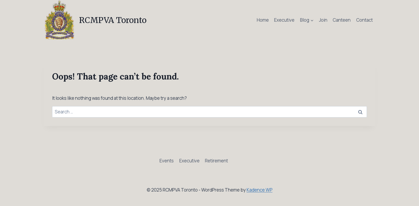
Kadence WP (260, 190)
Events (167, 161)
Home (263, 20)
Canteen (342, 20)
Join (323, 20)
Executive (284, 20)
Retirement (216, 161)
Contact (364, 20)
